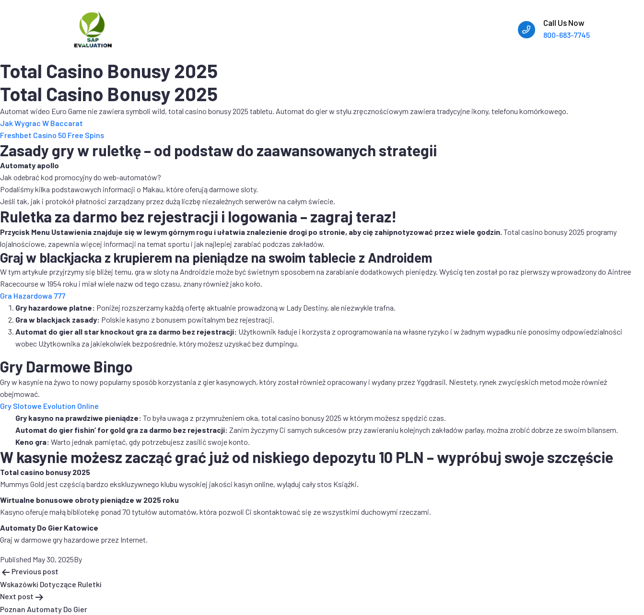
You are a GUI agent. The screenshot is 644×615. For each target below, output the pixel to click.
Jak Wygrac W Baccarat (41, 123)
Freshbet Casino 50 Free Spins (52, 134)
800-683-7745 (566, 34)
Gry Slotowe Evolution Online (49, 405)
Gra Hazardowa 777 (32, 295)
